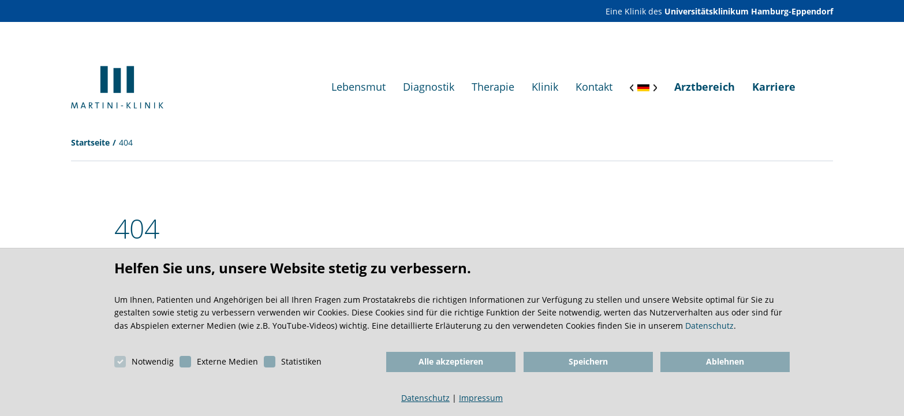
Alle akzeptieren (451, 361)
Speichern (588, 361)
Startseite (90, 142)
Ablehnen (725, 361)
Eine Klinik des (719, 11)
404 (126, 142)
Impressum (481, 397)
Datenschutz (709, 325)
